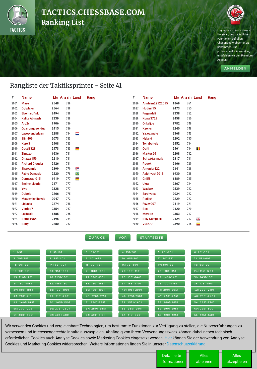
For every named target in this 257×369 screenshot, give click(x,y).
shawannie (29, 168)
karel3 (26, 143)
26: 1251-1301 (59, 277)
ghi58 (147, 178)
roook (147, 163)
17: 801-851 (166, 264)
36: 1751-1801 (204, 283)
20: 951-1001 (59, 271)
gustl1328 (29, 148)
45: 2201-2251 (96, 296)
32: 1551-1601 (59, 283)
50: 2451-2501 (60, 302)
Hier (168, 338)
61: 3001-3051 (24, 315)
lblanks (27, 204)
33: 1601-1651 (95, 283)
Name (27, 97)
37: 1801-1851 (23, 289)
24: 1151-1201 (203, 271)
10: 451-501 (130, 258)
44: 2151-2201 (60, 296)
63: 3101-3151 (95, 315)
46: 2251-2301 (132, 296)
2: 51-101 (56, 252)
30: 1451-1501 (204, 277)
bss (145, 209)
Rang (91, 97)
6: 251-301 (201, 252)
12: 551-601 (202, 258)
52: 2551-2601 (132, 302)
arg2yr (26, 123)
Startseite (151, 237)
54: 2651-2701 (204, 302)
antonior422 (151, 168)
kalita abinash (31, 118)
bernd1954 (29, 219)
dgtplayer (28, 108)
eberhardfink (30, 113)
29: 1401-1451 (168, 277)
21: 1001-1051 (95, 271)
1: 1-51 (18, 252)
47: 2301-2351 (168, 296)
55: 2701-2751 (24, 308)
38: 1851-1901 (59, 289)
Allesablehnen (204, 358)
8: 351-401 (57, 258)
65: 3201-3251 (168, 315)
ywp (24, 189)
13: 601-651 (22, 264)
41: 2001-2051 (168, 289)
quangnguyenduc (33, 128)
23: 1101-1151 (167, 271)
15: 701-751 (94, 264)
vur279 (148, 224)
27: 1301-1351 (95, 277)
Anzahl (66, 97)
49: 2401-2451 (24, 302)
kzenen (148, 128)
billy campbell (152, 219)
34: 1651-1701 (131, 283)
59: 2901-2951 (168, 308)
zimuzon (27, 153)
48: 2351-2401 (204, 296)
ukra (146, 184)
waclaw (148, 189)
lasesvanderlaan (33, 133)
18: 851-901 (202, 264)
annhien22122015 (155, 103)
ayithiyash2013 (153, 173)
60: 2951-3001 (204, 308)
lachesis (27, 214)
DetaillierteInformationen (171, 358)
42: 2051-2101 (204, 289)
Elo (55, 97)
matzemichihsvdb (33, 199)
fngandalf (149, 113)
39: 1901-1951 (95, 289)
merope (148, 214)
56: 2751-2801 (60, 308)
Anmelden (235, 68)
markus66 (149, 153)
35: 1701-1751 (167, 283)
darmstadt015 (31, 178)
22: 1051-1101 (131, 271)
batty (25, 224)
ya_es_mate (150, 133)
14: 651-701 (58, 264)
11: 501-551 (166, 258)
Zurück (97, 237)
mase (25, 103)
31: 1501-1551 (23, 283)
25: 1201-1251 (23, 277)
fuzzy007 (149, 204)
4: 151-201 (129, 252)
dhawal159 (29, 158)
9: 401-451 (93, 258)
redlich (148, 199)
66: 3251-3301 (204, 315)
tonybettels (150, 143)
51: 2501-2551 (95, 302)
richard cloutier (32, 163)
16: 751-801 (130, 264)
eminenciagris (31, 184)
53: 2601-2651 (168, 302)
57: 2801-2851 (96, 308)
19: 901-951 (22, 271)
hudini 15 (149, 108)
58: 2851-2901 (132, 308)
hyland (147, 138)
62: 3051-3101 (60, 315)
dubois (26, 194)
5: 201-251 (165, 252)
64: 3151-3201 (132, 315)
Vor (123, 237)
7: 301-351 (21, 258)
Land (77, 97)
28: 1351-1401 (132, 277)
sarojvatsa (149, 194)
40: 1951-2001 (132, 289)
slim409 (27, 138)
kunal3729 (150, 118)
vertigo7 (27, 209)
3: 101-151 (93, 252)
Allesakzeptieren (237, 358)
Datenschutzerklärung (186, 344)
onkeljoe (148, 123)
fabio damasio (31, 173)
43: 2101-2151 (23, 296)
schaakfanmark (153, 158)
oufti (146, 148)
